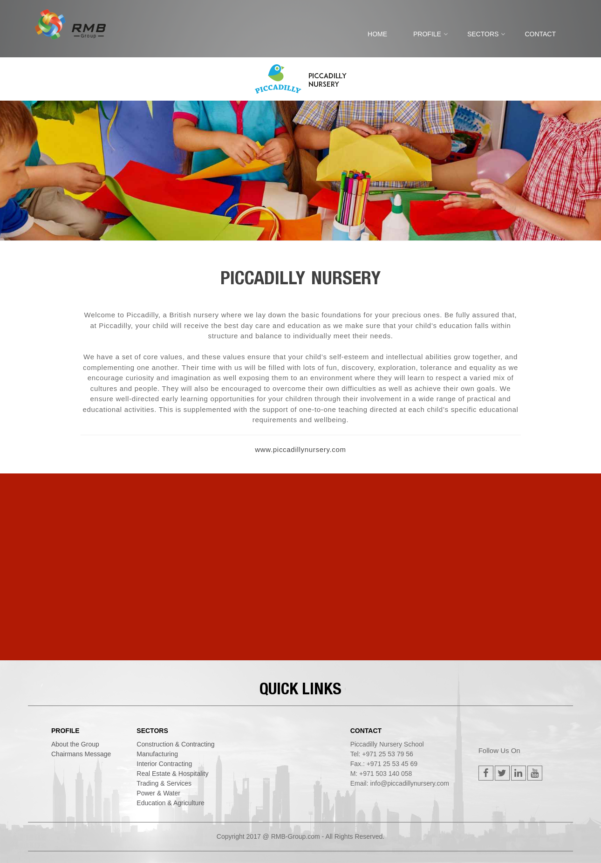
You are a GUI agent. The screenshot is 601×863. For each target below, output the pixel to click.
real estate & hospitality (172, 773)
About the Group (75, 744)
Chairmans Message (81, 754)
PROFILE (427, 34)
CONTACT (540, 34)
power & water (158, 793)
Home (377, 34)
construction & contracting (175, 744)
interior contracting (164, 763)
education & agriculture (171, 803)
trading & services (164, 783)
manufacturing (157, 754)
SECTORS (483, 34)
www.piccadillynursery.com (300, 449)
